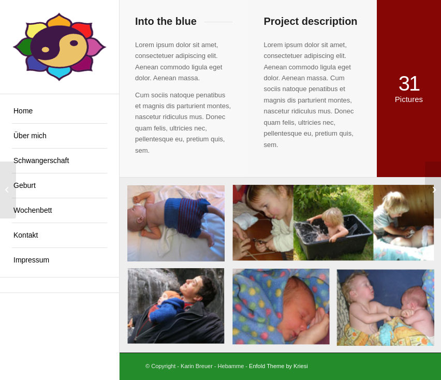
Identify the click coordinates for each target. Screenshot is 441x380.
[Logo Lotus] (59, 47)
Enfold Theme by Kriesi (278, 366)
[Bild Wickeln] (179, 227)
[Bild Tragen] (179, 311)
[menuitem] (59, 111)
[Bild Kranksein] (284, 311)
